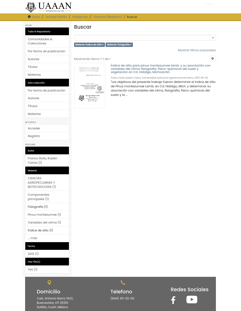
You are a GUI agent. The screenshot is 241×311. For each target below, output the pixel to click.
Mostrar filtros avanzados (197, 50)
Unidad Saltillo (56, 17)
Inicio (36, 17)
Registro (34, 136)
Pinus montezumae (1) (44, 214)
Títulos (32, 67)
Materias (34, 75)
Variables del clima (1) (44, 222)
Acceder (34, 128)
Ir (213, 37)
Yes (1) (32, 269)
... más (32, 238)
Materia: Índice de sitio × (89, 44)
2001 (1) (33, 254)
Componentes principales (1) (38, 197)
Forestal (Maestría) (108, 17)
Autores (33, 59)
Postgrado (80, 17)
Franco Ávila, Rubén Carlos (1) (42, 160)
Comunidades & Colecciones (40, 41)
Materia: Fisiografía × (119, 44)
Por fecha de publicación (46, 51)
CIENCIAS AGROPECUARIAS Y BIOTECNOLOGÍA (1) (42, 182)
